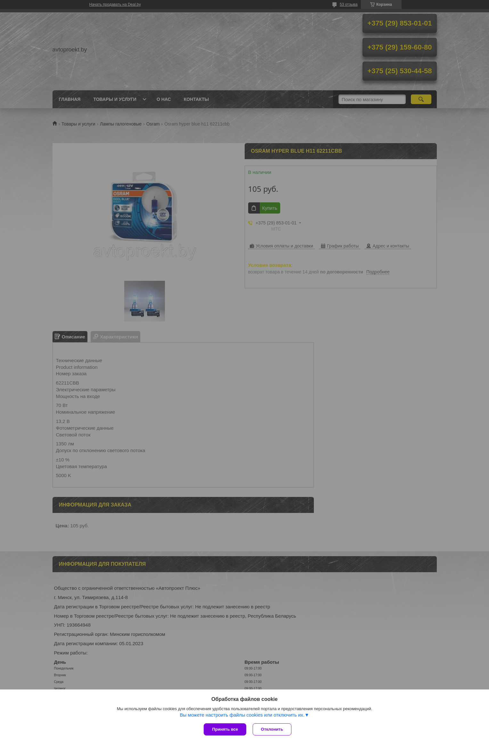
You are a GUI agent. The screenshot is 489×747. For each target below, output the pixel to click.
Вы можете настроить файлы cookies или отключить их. (242, 715)
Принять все (225, 729)
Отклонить (272, 729)
